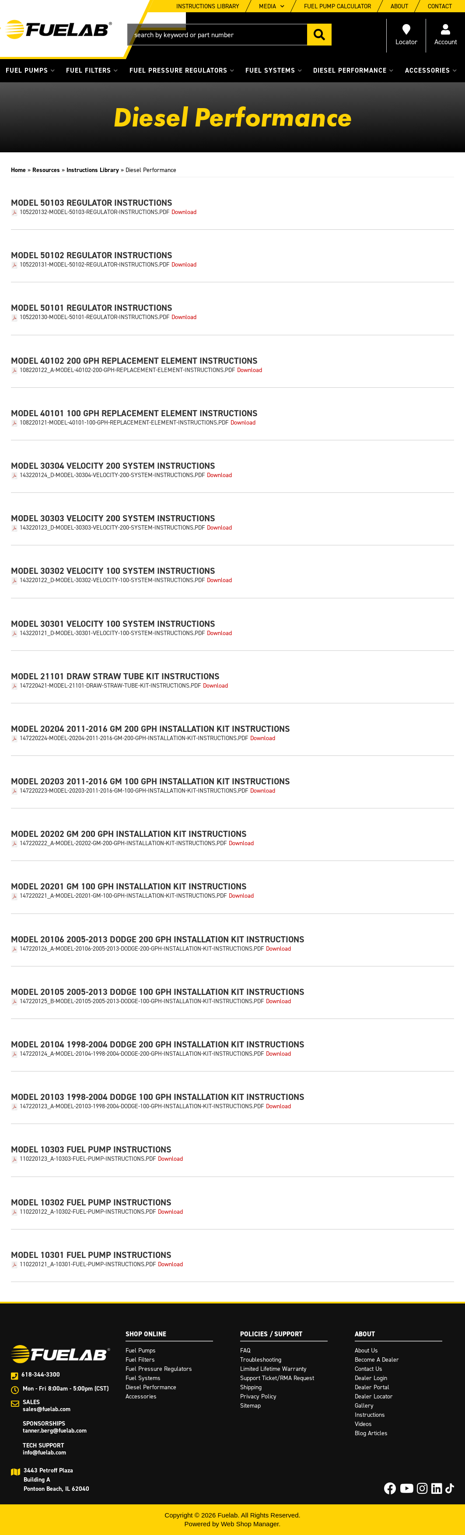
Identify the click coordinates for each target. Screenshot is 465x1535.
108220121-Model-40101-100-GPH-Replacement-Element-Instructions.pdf (124, 423)
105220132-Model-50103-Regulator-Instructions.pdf (94, 212)
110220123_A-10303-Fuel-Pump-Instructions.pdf (88, 1159)
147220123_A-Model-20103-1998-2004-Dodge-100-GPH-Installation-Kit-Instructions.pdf (142, 1106)
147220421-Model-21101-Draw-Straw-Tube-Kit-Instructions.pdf (110, 686)
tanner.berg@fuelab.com (55, 1430)
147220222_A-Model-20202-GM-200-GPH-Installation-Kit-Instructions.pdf (123, 843)
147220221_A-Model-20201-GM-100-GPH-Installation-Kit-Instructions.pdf (123, 896)
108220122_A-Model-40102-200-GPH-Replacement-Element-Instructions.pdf (127, 370)
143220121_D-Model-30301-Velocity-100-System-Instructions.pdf (112, 633)
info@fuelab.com (44, 1452)
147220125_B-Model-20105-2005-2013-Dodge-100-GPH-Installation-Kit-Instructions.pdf (142, 1001)
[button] (229, 35)
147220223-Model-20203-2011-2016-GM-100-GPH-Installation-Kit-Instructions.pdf (134, 791)
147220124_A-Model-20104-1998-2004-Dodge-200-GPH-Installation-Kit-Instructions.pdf (142, 1054)
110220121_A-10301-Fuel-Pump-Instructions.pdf (88, 1264)
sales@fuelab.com (46, 1409)
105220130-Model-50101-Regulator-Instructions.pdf (94, 317)
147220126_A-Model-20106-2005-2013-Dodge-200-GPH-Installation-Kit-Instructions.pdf (142, 949)
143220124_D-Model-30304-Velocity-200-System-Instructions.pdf (112, 475)
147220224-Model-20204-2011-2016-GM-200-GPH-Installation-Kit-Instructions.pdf (134, 738)
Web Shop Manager (250, 1524)
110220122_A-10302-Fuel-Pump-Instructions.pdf (88, 1212)
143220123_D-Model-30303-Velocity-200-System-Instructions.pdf (112, 528)
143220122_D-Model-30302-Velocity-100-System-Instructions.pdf (112, 580)
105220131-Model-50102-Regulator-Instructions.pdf (94, 265)
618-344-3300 (40, 1374)
